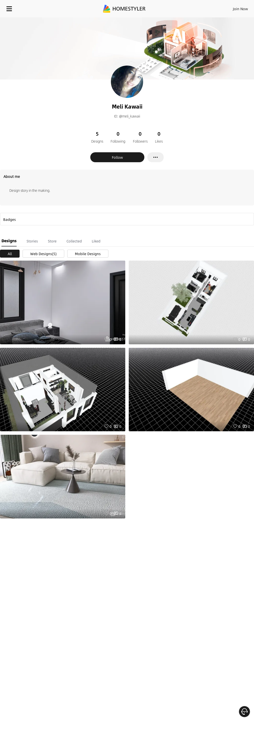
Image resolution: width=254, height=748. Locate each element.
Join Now (240, 8)
